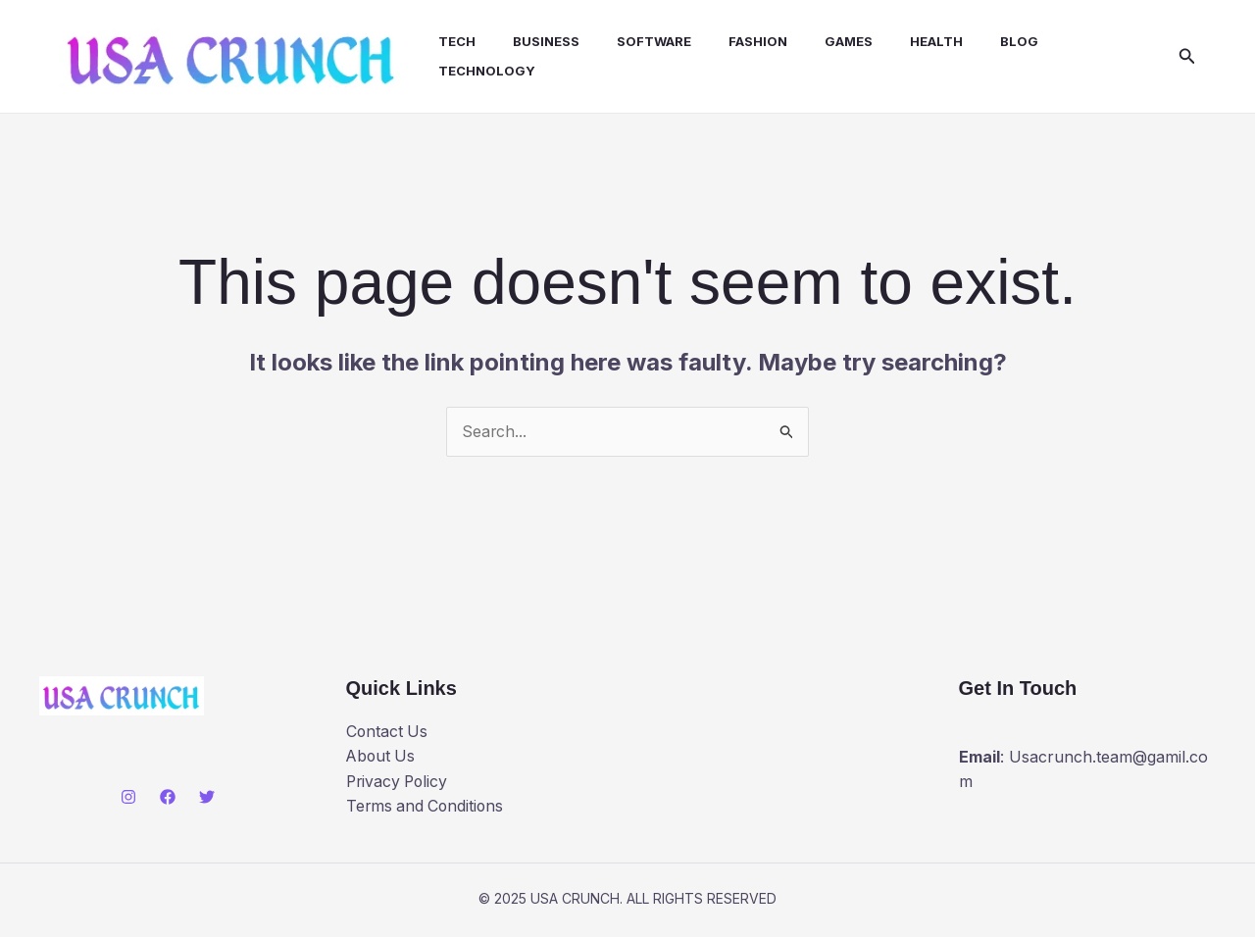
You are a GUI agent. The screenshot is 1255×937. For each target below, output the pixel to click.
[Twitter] (207, 801)
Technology (486, 72)
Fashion (740, 43)
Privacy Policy (399, 785)
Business (540, 43)
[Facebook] (168, 801)
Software (642, 43)
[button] (1187, 58)
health (906, 43)
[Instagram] (128, 801)
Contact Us (387, 735)
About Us (382, 759)
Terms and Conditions (427, 810)
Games (825, 43)
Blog (984, 43)
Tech (457, 43)
